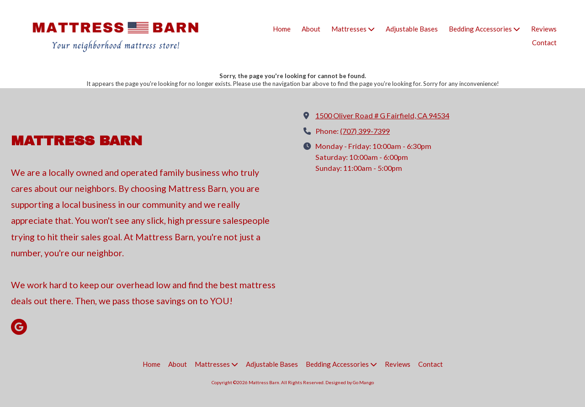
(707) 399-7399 (365, 131)
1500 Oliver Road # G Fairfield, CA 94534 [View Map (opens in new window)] (382, 115)
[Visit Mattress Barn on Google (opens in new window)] (19, 327)
